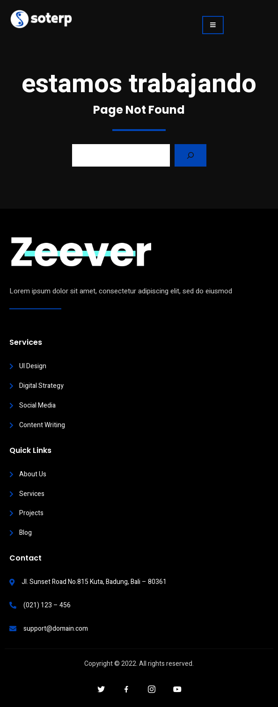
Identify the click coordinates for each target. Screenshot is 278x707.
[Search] (190, 155)
